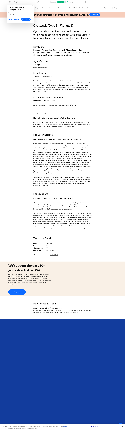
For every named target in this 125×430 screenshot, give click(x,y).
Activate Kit (113, 2)
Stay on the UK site (14, 19)
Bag (114, 8)
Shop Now (95, 14)
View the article (71, 312)
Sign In (106, 8)
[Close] (122, 427)
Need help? (35, 2)
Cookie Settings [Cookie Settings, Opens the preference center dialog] (95, 427)
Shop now (17, 292)
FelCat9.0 (53, 255)
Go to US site (26, 19)
